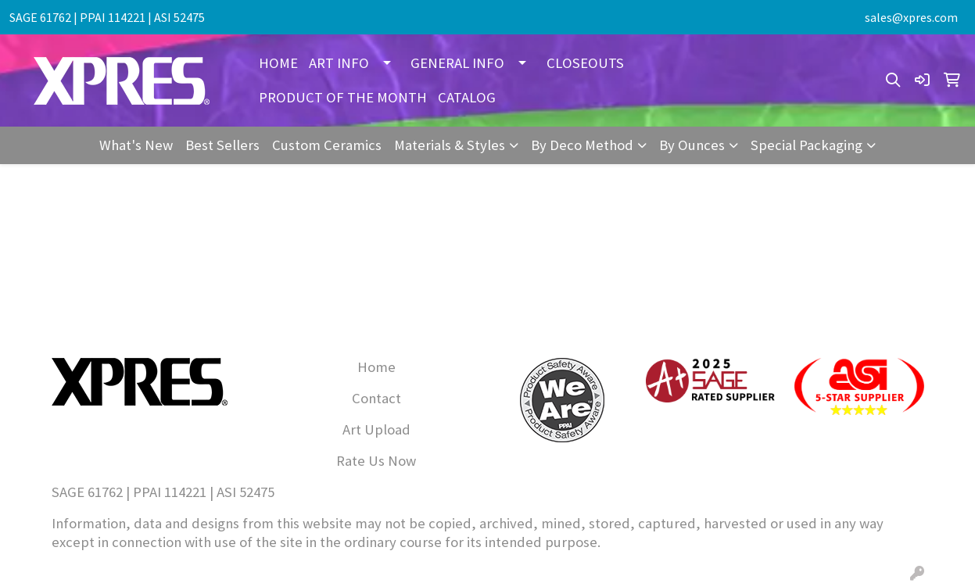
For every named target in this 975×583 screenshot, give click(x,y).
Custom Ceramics (327, 145)
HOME (278, 63)
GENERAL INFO (457, 63)
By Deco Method (582, 145)
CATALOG (467, 97)
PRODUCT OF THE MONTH (343, 97)
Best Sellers (222, 145)
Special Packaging (806, 145)
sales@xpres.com (911, 17)
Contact (376, 398)
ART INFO (339, 63)
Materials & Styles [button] (449, 145)
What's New (136, 145)
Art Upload (376, 429)
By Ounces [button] (692, 145)
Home (376, 367)
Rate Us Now (376, 461)
